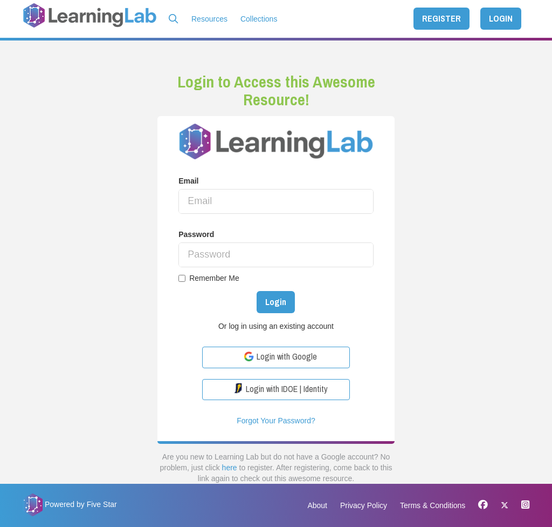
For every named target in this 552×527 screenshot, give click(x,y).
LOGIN (501, 18)
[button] (173, 19)
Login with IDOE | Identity (280, 389)
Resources (209, 19)
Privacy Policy (363, 505)
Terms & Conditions (432, 505)
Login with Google (280, 356)
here (229, 467)
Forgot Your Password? (276, 420)
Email (188, 181)
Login (275, 302)
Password (196, 234)
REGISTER (441, 18)
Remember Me (208, 278)
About (317, 505)
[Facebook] (483, 505)
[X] (504, 505)
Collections (258, 19)
